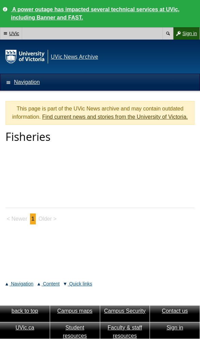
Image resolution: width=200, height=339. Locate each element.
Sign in (185, 33)
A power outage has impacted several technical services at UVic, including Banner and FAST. (95, 13)
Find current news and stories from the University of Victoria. (115, 117)
